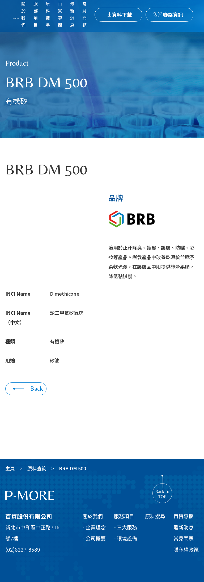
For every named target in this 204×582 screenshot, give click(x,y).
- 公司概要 (94, 538)
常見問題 (183, 538)
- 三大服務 (125, 527)
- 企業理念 (94, 527)
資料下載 (122, 14)
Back (28, 388)
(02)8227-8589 (22, 549)
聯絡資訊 (173, 14)
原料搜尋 (155, 516)
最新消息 (183, 527)
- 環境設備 (125, 538)
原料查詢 (36, 468)
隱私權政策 (186, 549)
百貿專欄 (183, 516)
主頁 (10, 468)
